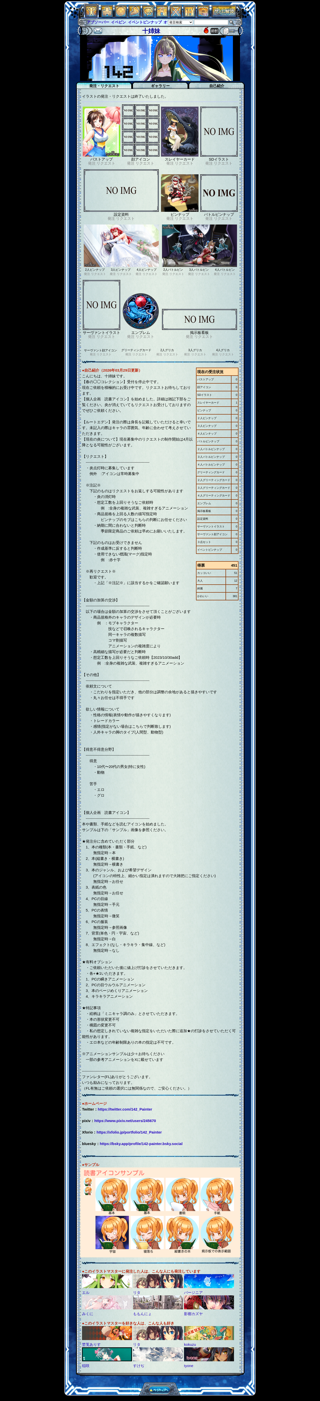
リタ (136, 1292)
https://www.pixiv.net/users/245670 (125, 1121)
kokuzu (190, 1344)
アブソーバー (98, 22)
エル (86, 1292)
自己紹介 (216, 86)
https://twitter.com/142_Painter (125, 1109)
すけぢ (138, 1366)
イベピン (118, 22)
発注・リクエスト (104, 86)
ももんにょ (142, 1314)
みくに (87, 1314)
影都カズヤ (193, 1314)
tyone (188, 1366)
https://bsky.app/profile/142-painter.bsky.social (141, 1144)
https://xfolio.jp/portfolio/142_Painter (129, 1132)
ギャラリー (160, 86)
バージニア (193, 1292)
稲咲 (86, 1366)
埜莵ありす (91, 1344)
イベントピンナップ (145, 22)
